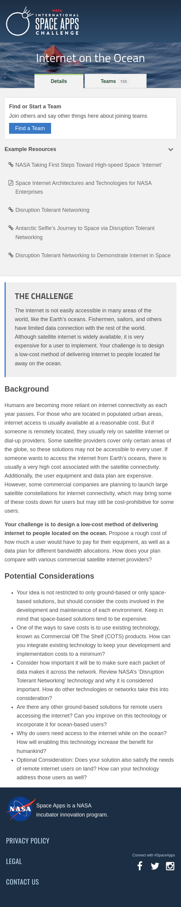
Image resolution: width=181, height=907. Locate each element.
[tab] (58, 81)
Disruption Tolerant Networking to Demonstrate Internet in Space (89, 255)
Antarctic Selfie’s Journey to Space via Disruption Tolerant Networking (81, 232)
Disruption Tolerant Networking (48, 210)
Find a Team (30, 128)
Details (59, 81)
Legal (14, 861)
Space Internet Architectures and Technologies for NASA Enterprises (79, 187)
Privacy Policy (28, 840)
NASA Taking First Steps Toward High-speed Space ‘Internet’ (85, 165)
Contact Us (22, 881)
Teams (116, 81)
